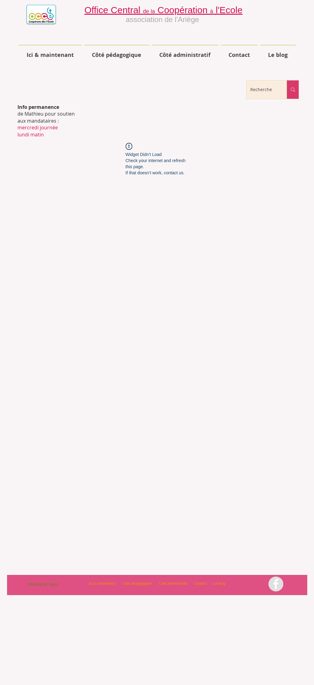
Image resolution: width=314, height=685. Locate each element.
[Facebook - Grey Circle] (275, 583)
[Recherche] (262, 89)
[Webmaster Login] (43, 584)
